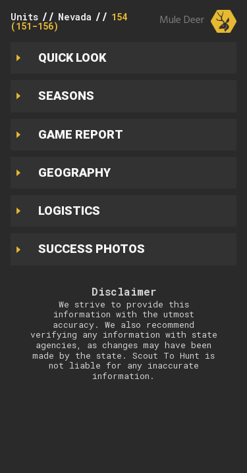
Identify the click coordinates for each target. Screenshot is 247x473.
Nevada (75, 17)
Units (24, 17)
